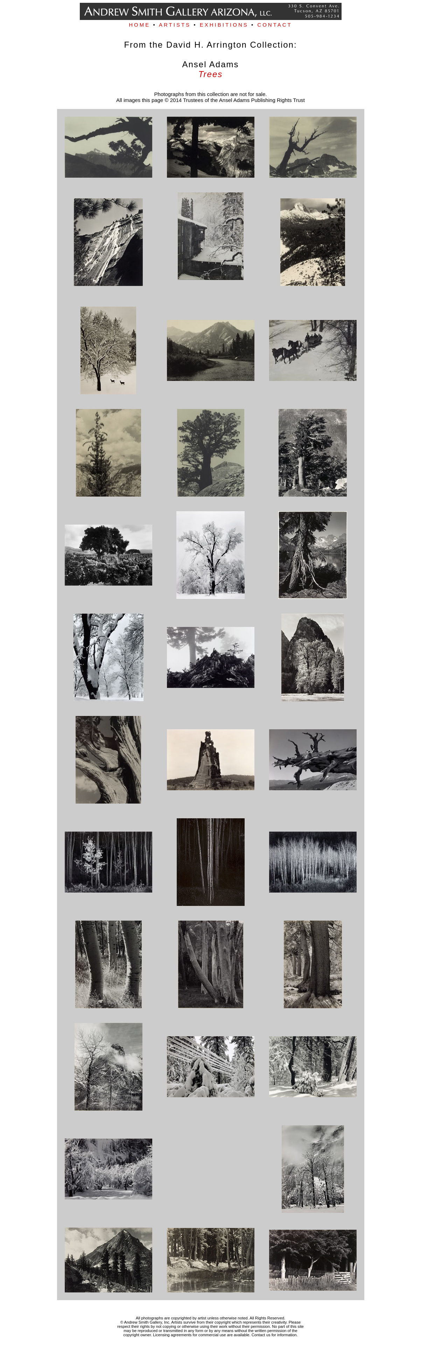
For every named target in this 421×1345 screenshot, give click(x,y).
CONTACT (274, 25)
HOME (139, 25)
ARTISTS (175, 25)
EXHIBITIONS (224, 25)
